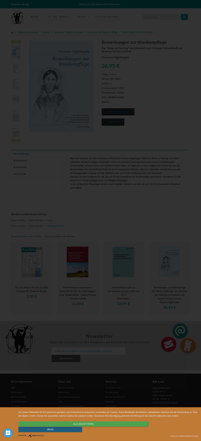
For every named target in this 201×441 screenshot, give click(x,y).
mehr (171, 429)
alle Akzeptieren (81, 429)
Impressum (174, 436)
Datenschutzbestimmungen (188, 436)
